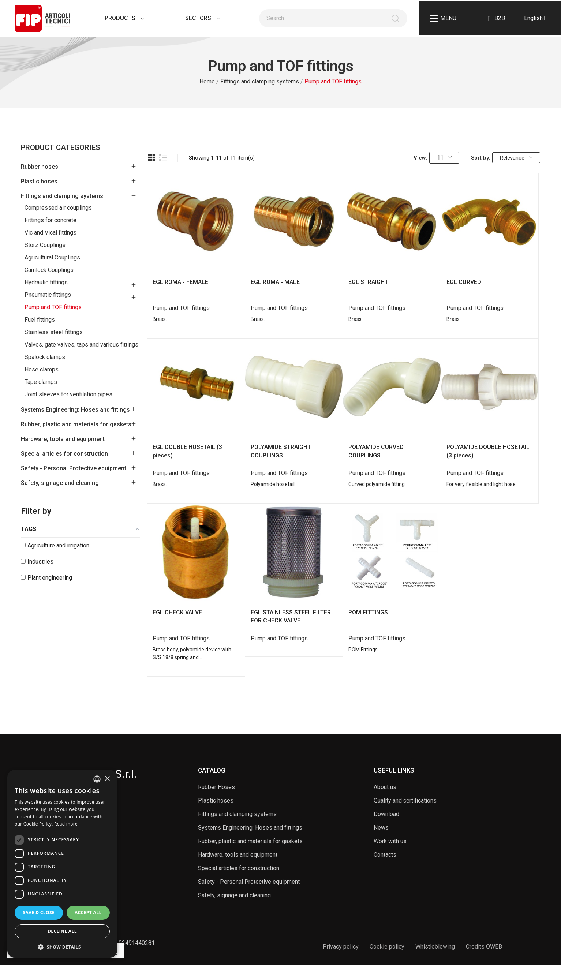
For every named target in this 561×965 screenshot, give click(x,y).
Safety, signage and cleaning (60, 482)
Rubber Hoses (216, 786)
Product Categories (60, 148)
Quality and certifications (405, 800)
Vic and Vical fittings (50, 232)
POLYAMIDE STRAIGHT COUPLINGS (281, 451)
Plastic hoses (39, 181)
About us (385, 786)
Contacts (385, 854)
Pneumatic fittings (48, 294)
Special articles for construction (64, 453)
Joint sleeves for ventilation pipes (68, 394)
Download (386, 814)
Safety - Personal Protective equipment (73, 468)
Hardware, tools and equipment (63, 438)
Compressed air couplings (58, 207)
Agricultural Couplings (52, 257)
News (381, 827)
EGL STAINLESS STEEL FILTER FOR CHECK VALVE (291, 616)
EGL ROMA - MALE (275, 281)
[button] (62, 946)
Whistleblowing (435, 946)
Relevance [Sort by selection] (516, 157)
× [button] (107, 779)
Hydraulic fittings (46, 282)
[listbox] (97, 779)
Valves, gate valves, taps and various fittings (81, 344)
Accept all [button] (88, 912)
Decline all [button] (62, 931)
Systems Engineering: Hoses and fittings (75, 409)
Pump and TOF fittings (53, 307)
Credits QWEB (484, 946)
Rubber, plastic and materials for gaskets (76, 424)
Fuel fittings (40, 319)
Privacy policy (341, 946)
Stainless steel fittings (54, 332)
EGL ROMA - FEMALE (180, 281)
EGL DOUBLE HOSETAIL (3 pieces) (187, 451)
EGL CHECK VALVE (177, 612)
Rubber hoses (39, 166)
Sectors (195, 18)
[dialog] (62, 864)
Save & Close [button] (39, 912)
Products (117, 18)
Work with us (390, 841)
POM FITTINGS (368, 612)
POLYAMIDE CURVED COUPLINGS (376, 451)
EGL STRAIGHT (368, 281)
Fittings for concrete (50, 220)
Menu (443, 18)
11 (444, 157)
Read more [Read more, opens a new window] (66, 824)
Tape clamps (41, 381)
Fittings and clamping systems (62, 195)
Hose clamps (42, 369)
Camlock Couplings (49, 269)
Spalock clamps (45, 357)
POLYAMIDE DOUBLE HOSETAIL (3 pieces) (488, 451)
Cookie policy (387, 946)
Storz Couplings (45, 245)
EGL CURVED (463, 281)
